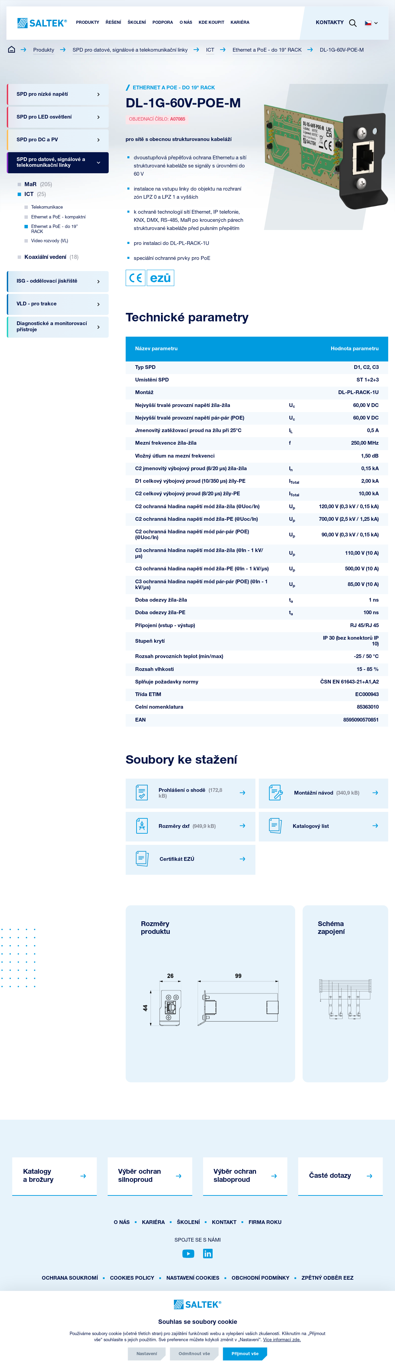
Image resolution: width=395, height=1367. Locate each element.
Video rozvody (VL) (49, 241)
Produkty (43, 50)
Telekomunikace (47, 207)
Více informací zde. (282, 1340)
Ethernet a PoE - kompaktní (58, 217)
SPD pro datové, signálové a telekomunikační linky (130, 50)
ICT (210, 50)
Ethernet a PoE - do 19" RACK (267, 50)
